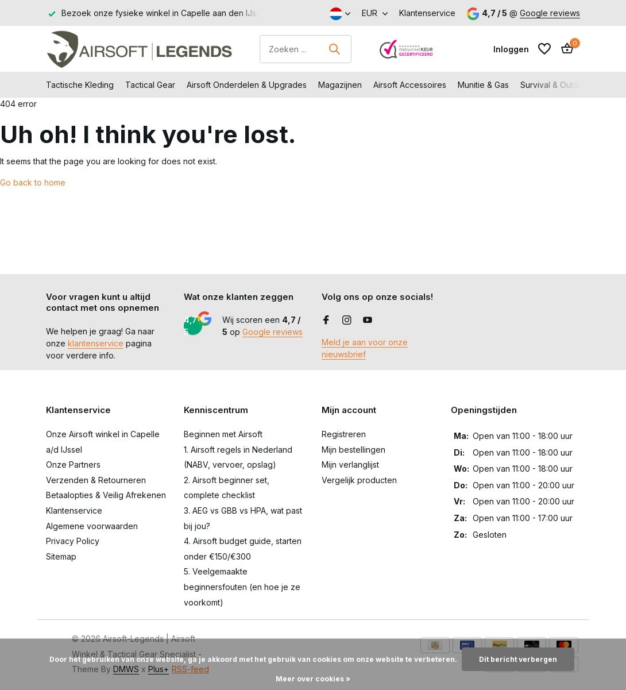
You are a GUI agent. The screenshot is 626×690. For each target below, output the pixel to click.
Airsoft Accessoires (409, 85)
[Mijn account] (511, 49)
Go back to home (32, 182)
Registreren (344, 434)
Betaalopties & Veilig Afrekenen (106, 495)
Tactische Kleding (80, 85)
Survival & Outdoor (556, 85)
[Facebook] (326, 320)
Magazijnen (340, 85)
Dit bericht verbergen (518, 659)
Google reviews (550, 13)
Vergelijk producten (359, 480)
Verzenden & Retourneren (96, 480)
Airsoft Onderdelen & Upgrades (247, 85)
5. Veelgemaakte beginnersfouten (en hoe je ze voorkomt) (242, 586)
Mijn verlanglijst (350, 464)
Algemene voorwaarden (92, 526)
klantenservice (95, 343)
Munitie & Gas (483, 85)
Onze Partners (73, 464)
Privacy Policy (72, 541)
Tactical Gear (150, 85)
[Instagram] (346, 320)
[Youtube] (367, 320)
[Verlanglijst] (544, 49)
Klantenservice (427, 13)
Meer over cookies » (313, 678)
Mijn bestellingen (353, 449)
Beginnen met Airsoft (223, 434)
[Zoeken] (305, 49)
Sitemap (61, 556)
